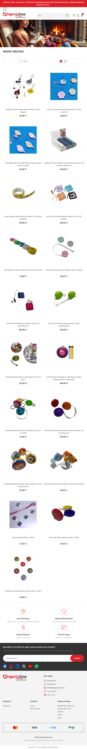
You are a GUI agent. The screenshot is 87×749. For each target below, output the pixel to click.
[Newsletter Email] (43, 658)
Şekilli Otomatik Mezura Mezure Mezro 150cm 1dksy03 (23, 110)
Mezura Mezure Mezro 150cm (23, 537)
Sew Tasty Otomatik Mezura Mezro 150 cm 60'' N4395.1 (64, 217)
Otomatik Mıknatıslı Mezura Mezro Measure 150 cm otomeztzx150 (23, 485)
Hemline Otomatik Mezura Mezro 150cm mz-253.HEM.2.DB (23, 324)
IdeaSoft (32, 747)
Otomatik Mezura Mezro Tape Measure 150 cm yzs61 (23, 378)
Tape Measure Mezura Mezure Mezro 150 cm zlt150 (23, 270)
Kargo (59, 718)
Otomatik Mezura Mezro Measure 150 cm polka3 (64, 270)
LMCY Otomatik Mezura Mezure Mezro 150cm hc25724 (64, 110)
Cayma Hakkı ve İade (64, 709)
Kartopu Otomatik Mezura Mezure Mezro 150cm (23, 591)
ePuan (32, 706)
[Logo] (14, 15)
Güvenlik (60, 712)
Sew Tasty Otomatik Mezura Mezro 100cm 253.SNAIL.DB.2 (64, 324)
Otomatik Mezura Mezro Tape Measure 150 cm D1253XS (23, 431)
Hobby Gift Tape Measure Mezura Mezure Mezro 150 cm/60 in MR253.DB (64, 164)
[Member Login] (78, 15)
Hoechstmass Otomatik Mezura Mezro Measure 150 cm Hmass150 (63, 431)
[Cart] (82, 15)
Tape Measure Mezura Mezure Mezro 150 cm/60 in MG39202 (23, 217)
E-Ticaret (39, 747)
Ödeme (60, 715)
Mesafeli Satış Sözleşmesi (66, 706)
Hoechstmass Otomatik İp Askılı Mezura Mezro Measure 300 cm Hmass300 (63, 378)
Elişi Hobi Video (35, 709)
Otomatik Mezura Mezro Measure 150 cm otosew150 (64, 484)
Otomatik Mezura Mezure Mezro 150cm (64, 537)
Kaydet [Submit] (77, 658)
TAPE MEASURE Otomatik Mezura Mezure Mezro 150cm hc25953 (23, 164)
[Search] (53, 15)
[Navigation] (5, 9)
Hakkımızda (7, 706)
